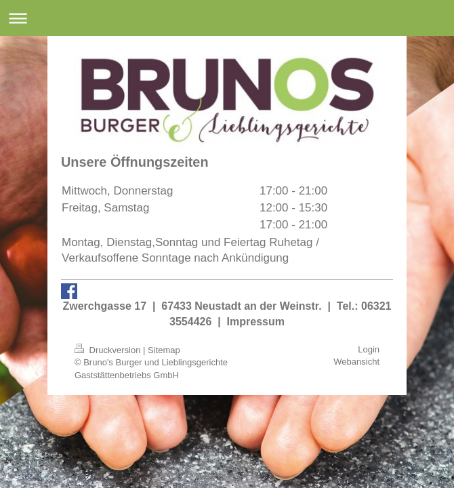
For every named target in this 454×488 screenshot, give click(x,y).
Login (368, 349)
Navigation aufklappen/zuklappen (227, 18)
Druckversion (109, 350)
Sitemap (164, 350)
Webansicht (356, 362)
